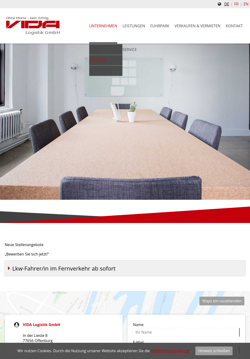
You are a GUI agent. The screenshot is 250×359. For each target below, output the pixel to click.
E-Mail (138, 342)
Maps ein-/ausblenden (222, 300)
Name (138, 324)
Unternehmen (103, 25)
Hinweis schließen (214, 350)
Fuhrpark (159, 25)
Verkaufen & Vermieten (198, 25)
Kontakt (234, 25)
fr (236, 4)
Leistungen (133, 25)
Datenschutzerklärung (170, 350)
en (246, 4)
